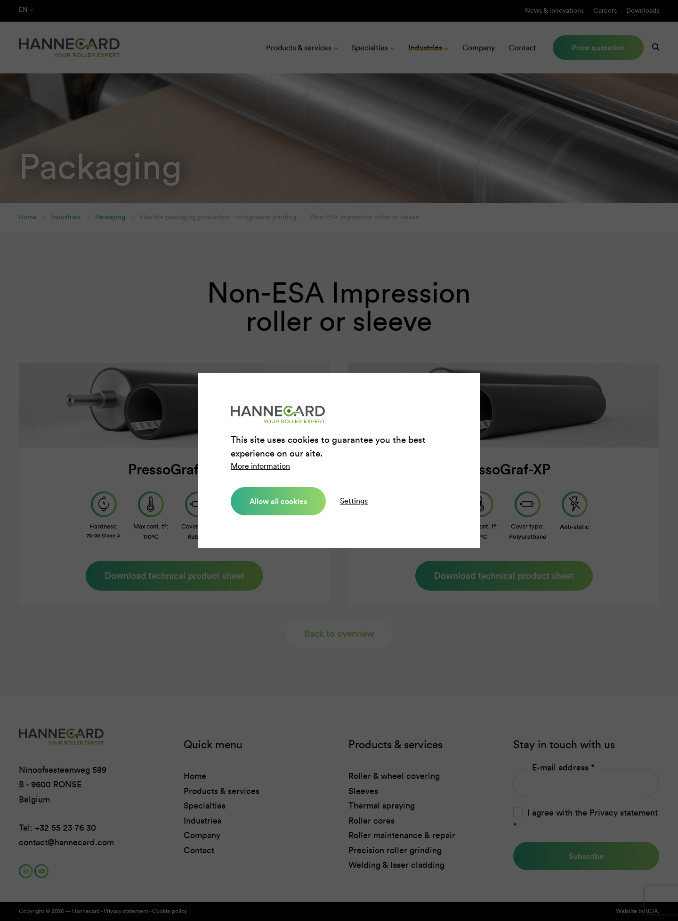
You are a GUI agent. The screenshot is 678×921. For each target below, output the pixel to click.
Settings (354, 501)
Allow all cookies (278, 501)
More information (260, 466)
